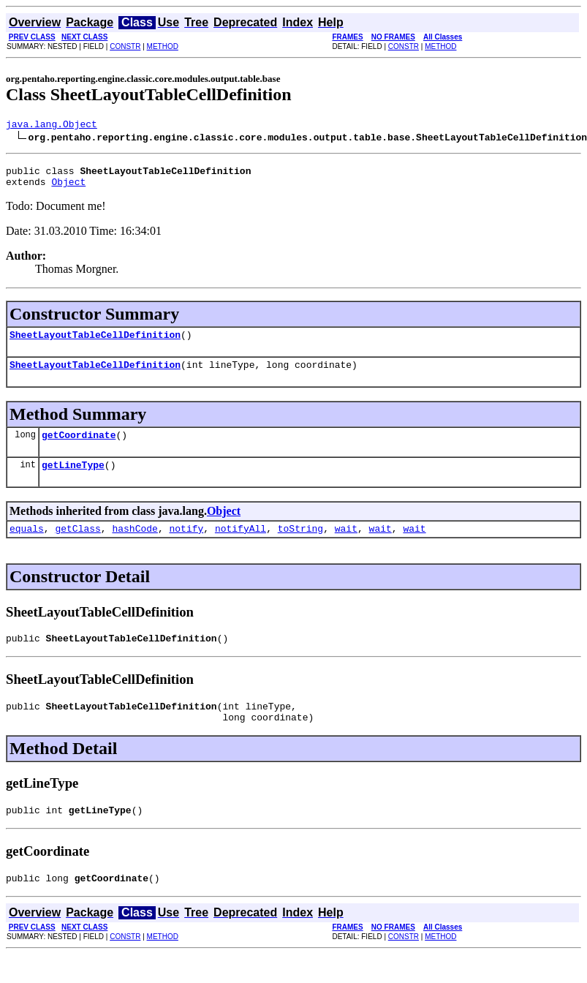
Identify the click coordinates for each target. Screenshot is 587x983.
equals (27, 545)
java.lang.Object (51, 125)
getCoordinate (78, 447)
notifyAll (240, 545)
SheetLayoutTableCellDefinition (95, 343)
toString (300, 545)
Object (68, 188)
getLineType (73, 479)
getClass (77, 545)
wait (346, 545)
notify (186, 545)
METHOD (162, 46)
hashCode (134, 545)
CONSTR (125, 46)
